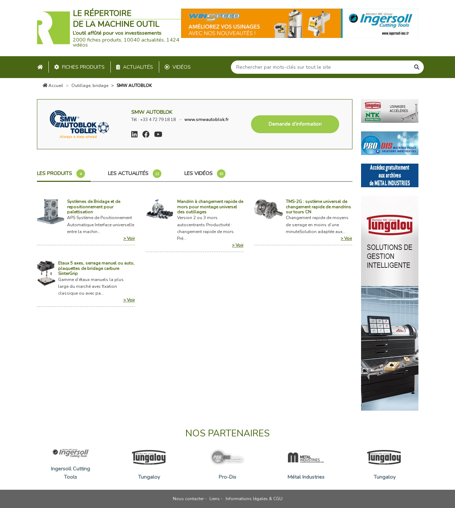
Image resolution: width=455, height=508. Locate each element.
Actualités (134, 67)
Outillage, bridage (89, 85)
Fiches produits (79, 67)
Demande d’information (295, 124)
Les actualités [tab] (134, 173)
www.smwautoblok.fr (206, 119)
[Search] (320, 67)
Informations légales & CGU (254, 499)
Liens (214, 499)
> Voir (129, 238)
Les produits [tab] (61, 173)
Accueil (53, 85)
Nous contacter (188, 499)
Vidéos (178, 67)
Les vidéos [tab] (205, 173)
